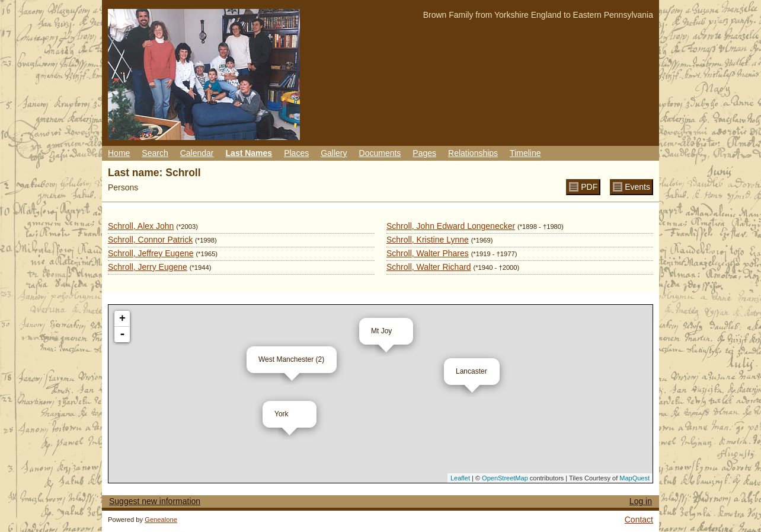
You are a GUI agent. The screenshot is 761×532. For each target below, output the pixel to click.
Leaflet (460, 478)
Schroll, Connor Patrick (150, 239)
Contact (639, 519)
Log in (640, 501)
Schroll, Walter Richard (428, 267)
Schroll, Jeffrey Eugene (151, 253)
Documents (380, 153)
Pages (424, 153)
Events (637, 187)
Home (119, 153)
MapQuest (634, 478)
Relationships (473, 153)
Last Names (249, 153)
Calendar (197, 153)
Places (296, 153)
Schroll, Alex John (141, 226)
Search (155, 153)
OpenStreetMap (505, 478)
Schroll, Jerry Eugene (147, 267)
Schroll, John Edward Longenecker (450, 226)
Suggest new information (154, 501)
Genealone (161, 519)
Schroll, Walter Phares (427, 253)
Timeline (525, 153)
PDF (589, 187)
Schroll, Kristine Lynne (427, 239)
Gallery (334, 153)
